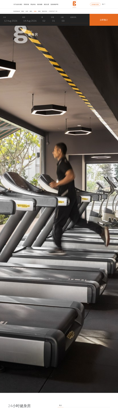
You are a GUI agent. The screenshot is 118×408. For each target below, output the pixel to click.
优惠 (39, 11)
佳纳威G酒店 (95, 4)
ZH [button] (103, 4)
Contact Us (53, 11)
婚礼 (31, 11)
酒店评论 (44, 11)
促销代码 (73, 17)
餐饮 (22, 11)
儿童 (62, 17)
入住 (4, 17)
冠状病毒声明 (54, 4)
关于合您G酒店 (17, 4)
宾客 (52, 17)
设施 (35, 11)
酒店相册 (39, 4)
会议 (27, 11)
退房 (23, 17)
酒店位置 (46, 4)
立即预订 (104, 20)
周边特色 (33, 4)
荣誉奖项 (26, 4)
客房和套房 (16, 11)
